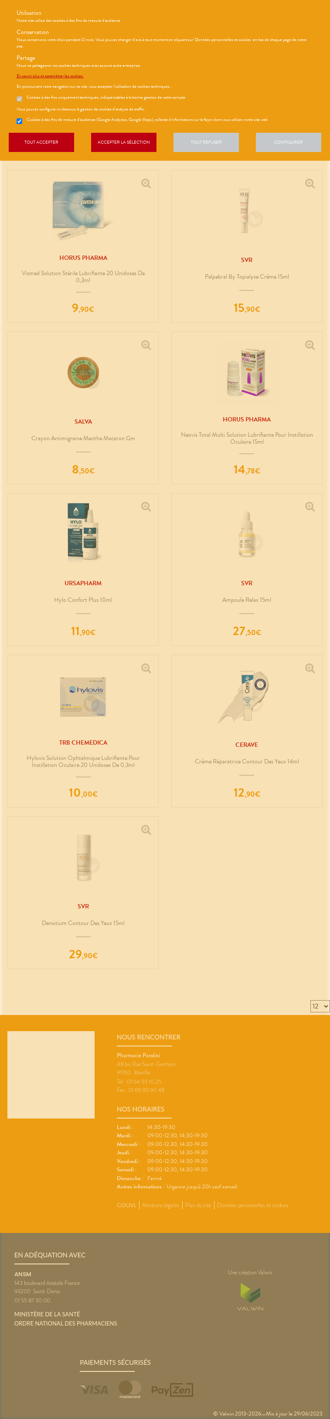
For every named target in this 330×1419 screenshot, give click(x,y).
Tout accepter (41, 142)
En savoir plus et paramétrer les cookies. (50, 76)
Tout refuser (206, 142)
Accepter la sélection (124, 142)
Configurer (288, 142)
